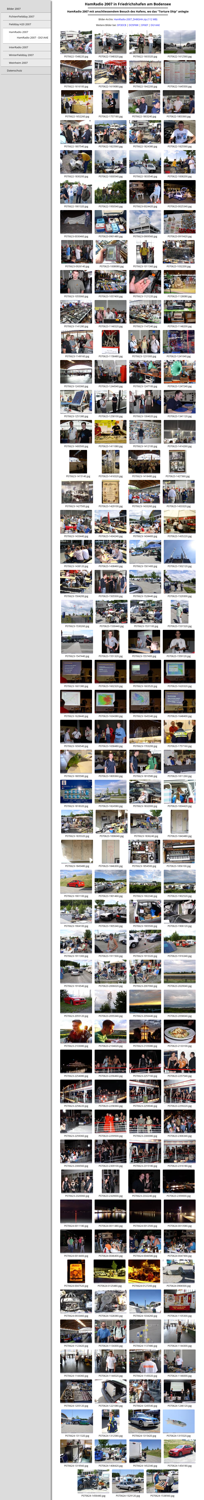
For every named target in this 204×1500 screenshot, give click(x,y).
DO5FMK (133, 25)
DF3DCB (121, 25)
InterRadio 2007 (18, 47)
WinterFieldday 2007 (21, 55)
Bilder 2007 (14, 9)
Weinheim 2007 (18, 63)
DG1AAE (155, 25)
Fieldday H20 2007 (20, 24)
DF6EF (144, 25)
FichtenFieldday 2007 (21, 16)
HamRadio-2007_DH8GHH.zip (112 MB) (135, 19)
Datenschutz (14, 70)
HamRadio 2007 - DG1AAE (32, 37)
